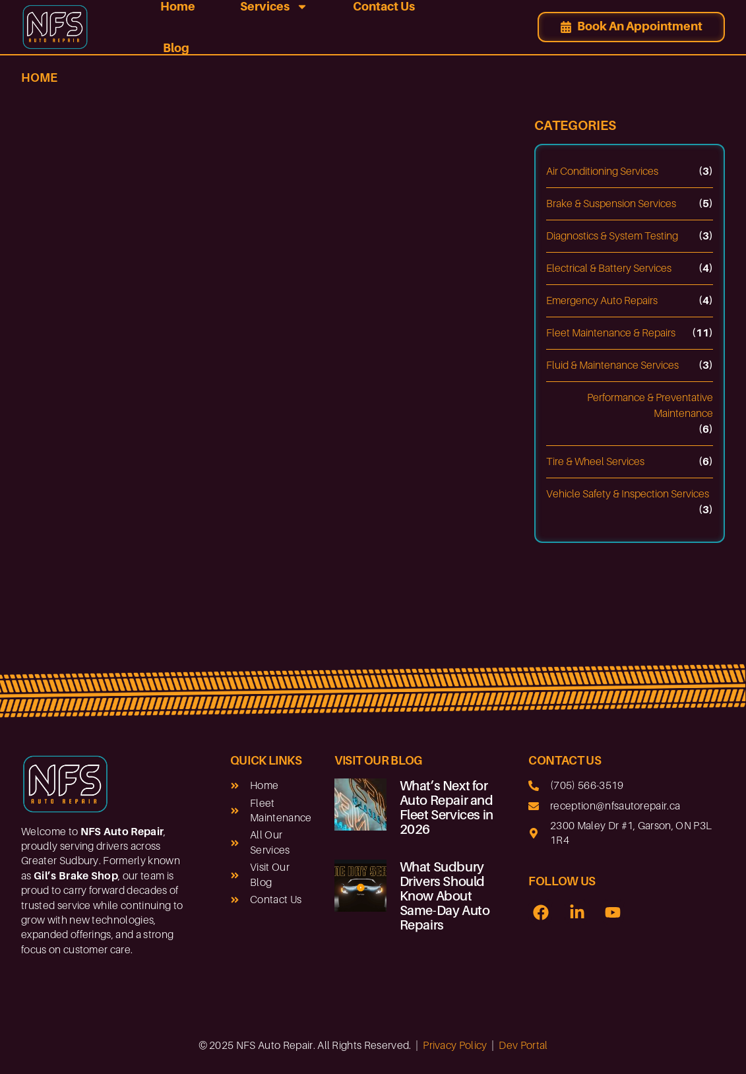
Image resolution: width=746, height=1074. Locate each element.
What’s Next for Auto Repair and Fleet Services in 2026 (446, 807)
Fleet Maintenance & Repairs (610, 333)
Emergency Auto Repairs (602, 301)
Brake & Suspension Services (611, 204)
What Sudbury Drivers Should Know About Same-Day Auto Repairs (445, 896)
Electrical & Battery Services (608, 268)
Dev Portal (523, 1046)
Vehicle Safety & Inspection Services (627, 494)
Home (39, 77)
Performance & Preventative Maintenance (650, 406)
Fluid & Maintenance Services (612, 365)
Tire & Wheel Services (595, 462)
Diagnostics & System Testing (612, 236)
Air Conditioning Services (602, 171)
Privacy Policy (455, 1046)
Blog (176, 48)
